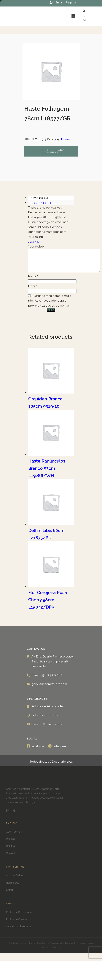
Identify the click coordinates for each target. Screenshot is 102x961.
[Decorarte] (10, 785)
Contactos (11, 857)
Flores (65, 139)
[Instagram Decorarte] (8, 816)
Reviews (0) (39, 198)
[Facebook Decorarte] (14, 816)
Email (32, 290)
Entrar (9, 894)
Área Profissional (15, 880)
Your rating (36, 237)
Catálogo (11, 850)
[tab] (51, 198)
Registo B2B (12, 887)
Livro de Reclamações (18, 931)
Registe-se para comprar (51, 151)
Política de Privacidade (19, 916)
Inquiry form (41, 203)
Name (33, 281)
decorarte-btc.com (51, 952)
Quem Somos (14, 836)
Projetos (10, 843)
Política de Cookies (16, 923)
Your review (37, 246)
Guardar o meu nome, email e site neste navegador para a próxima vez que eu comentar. (49, 305)
